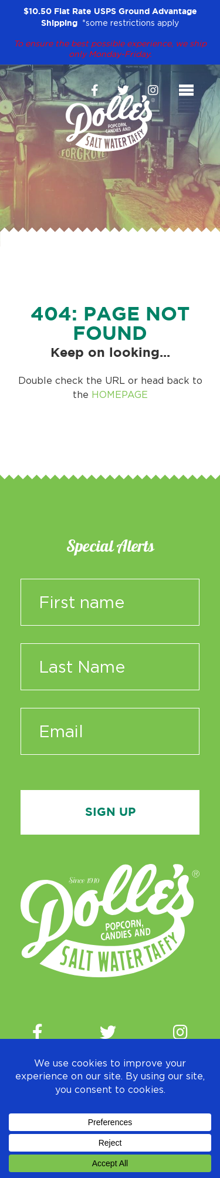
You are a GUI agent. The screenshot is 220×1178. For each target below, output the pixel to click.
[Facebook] (95, 90)
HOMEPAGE (120, 394)
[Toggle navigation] (186, 90)
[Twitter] (123, 90)
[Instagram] (153, 90)
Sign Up (110, 812)
